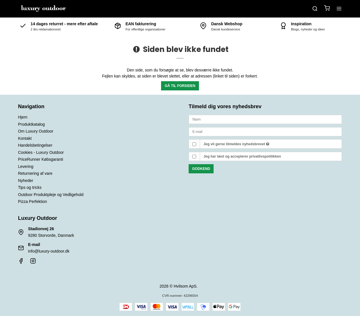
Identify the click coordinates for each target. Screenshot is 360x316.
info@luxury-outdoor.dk (48, 251)
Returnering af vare (35, 173)
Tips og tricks (30, 187)
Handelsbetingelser (35, 145)
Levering (26, 166)
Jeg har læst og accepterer (242, 156)
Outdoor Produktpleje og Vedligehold (51, 194)
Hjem (23, 117)
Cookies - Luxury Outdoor (41, 152)
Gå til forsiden (180, 86)
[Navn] (265, 119)
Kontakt (25, 138)
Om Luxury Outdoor (35, 131)
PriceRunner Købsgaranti (40, 159)
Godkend (201, 169)
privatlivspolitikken (265, 156)
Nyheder (25, 180)
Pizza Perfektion (32, 201)
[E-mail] (265, 131)
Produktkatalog (31, 124)
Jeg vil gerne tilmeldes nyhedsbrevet (236, 144)
